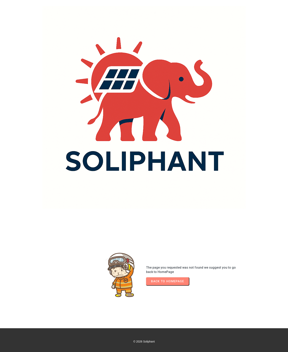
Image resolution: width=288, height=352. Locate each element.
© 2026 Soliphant (144, 341)
